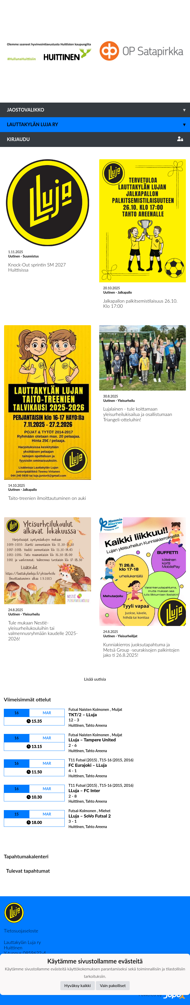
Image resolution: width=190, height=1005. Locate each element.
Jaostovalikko (98, 110)
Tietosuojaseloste (21, 930)
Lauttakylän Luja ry (98, 124)
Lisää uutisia (95, 678)
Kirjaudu (95, 139)
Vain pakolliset (113, 985)
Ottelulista (16, 837)
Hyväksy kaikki (77, 985)
